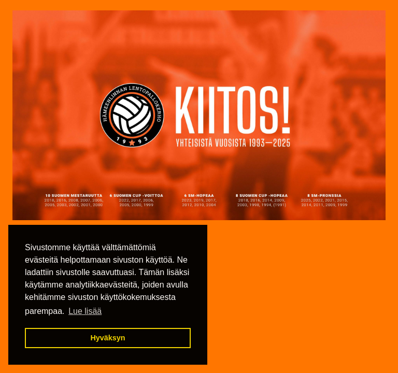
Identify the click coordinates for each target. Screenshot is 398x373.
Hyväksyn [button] (107, 338)
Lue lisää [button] (85, 311)
